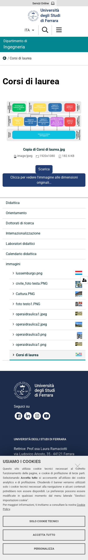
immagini (5, 59)
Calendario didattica (21, 254)
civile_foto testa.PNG (48, 284)
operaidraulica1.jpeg (48, 314)
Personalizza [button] (44, 548)
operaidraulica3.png (48, 335)
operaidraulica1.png (48, 344)
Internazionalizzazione (23, 233)
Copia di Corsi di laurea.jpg (44, 149)
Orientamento (16, 213)
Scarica (44, 169)
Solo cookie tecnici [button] (44, 521)
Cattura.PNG (48, 294)
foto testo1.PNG (48, 304)
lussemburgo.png (48, 273)
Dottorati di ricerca (20, 223)
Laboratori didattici (20, 244)
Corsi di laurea (48, 355)
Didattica (13, 203)
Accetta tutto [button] (44, 534)
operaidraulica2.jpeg (48, 324)
